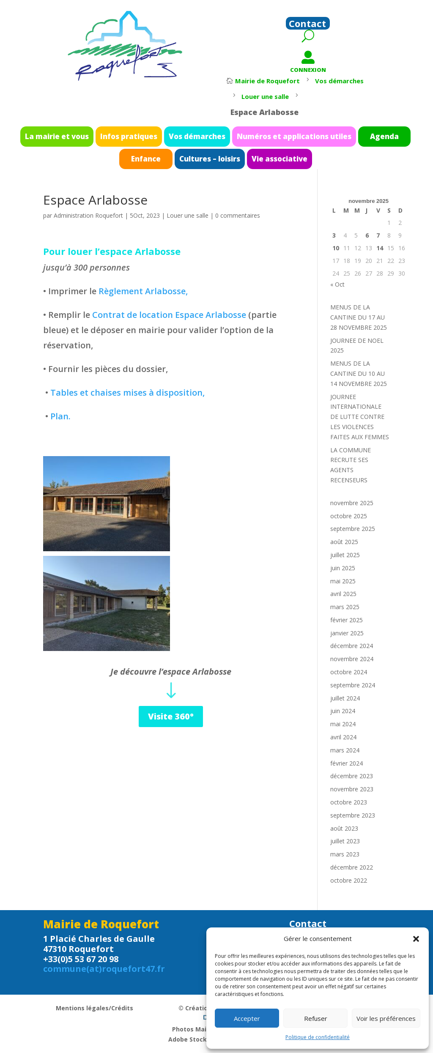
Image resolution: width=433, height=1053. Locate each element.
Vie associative (264, 155)
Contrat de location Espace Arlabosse (169, 314)
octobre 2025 (348, 516)
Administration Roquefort (88, 215)
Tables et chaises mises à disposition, (127, 392)
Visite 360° (171, 716)
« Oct (337, 284)
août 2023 (344, 828)
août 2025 (344, 542)
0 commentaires (237, 215)
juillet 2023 (345, 841)
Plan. (60, 416)
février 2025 (346, 620)
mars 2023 (344, 854)
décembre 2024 (351, 646)
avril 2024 (343, 737)
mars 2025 (344, 607)
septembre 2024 (352, 685)
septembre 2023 (352, 815)
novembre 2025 (351, 503)
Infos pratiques (150, 138)
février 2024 (346, 763)
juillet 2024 (345, 698)
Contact (307, 25)
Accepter (247, 1018)
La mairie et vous (95, 138)
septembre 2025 (352, 529)
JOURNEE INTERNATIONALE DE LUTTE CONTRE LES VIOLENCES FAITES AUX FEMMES (359, 417)
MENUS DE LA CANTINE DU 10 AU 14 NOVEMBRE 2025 (358, 373)
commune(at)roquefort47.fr (104, 968)
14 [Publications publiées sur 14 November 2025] (379, 248)
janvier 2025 (347, 633)
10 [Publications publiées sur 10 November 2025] (335, 248)
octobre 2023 (348, 802)
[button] (416, 939)
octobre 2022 (348, 880)
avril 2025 (343, 594)
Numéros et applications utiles (275, 138)
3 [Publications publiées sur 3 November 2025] (334, 235)
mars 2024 (344, 750)
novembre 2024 (351, 659)
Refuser (315, 1018)
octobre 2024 (348, 672)
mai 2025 (343, 581)
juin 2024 (342, 711)
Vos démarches (201, 138)
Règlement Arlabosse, (143, 291)
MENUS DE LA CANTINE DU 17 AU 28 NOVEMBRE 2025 (358, 317)
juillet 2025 (345, 555)
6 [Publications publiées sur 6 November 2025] (367, 235)
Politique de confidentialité (317, 1037)
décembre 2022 (351, 867)
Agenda (344, 138)
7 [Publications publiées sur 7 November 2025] (378, 235)
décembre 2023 (351, 776)
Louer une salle (187, 215)
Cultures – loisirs (211, 155)
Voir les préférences (386, 1018)
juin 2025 (342, 568)
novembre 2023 (351, 789)
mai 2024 (343, 724)
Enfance (162, 155)
